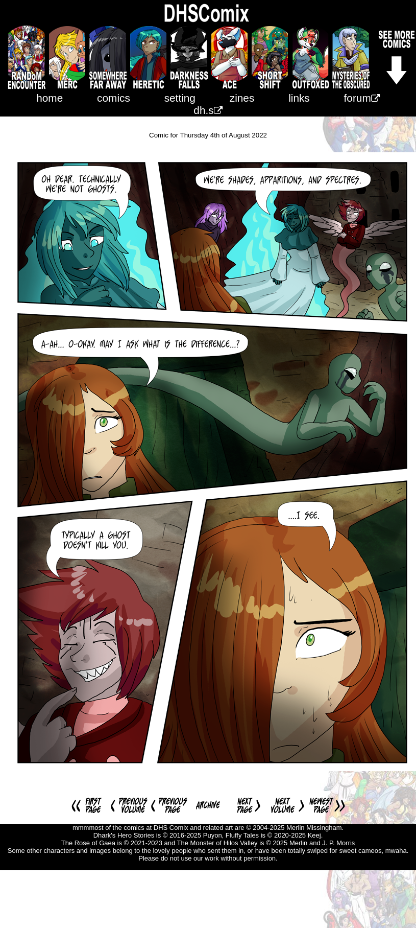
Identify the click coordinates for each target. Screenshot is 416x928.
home (49, 98)
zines (242, 98)
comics (113, 98)
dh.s (207, 110)
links (299, 98)
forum (362, 98)
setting (179, 98)
